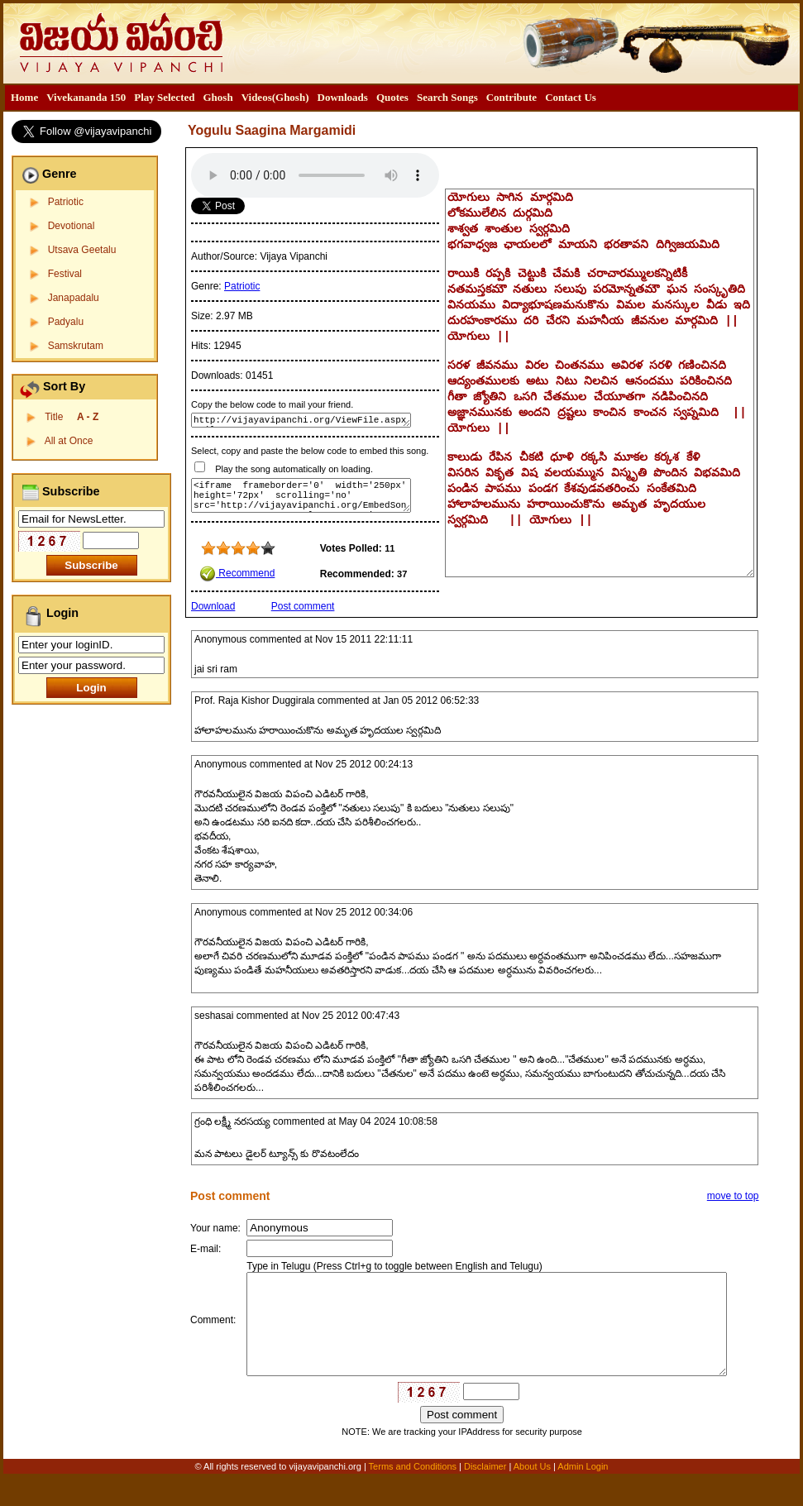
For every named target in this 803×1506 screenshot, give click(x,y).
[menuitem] (24, 97)
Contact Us (570, 97)
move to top (733, 1196)
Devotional (71, 226)
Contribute (511, 97)
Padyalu (66, 321)
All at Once (69, 441)
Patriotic (66, 202)
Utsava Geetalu (82, 250)
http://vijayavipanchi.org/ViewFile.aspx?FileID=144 (301, 420)
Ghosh (217, 97)
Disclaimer (485, 1495)
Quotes (392, 97)
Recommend (237, 573)
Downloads (343, 97)
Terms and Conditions (414, 1495)
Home (24, 97)
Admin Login (582, 1495)
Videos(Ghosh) (275, 97)
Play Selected (164, 97)
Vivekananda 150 (86, 97)
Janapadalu (73, 298)
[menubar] (303, 97)
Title (71, 417)
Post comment (303, 606)
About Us (532, 1495)
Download (213, 606)
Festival (65, 274)
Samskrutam (75, 345)
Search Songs (447, 97)
